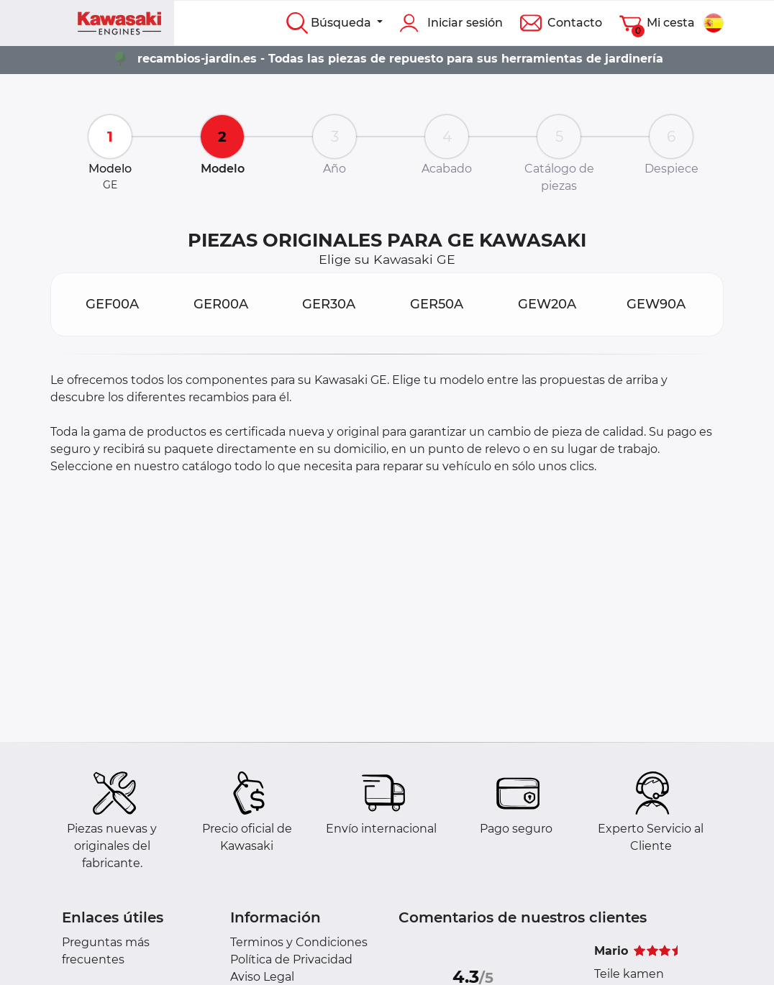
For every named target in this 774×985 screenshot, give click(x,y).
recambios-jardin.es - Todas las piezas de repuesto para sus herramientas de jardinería (400, 58)
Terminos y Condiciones (299, 942)
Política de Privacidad (291, 959)
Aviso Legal (262, 977)
